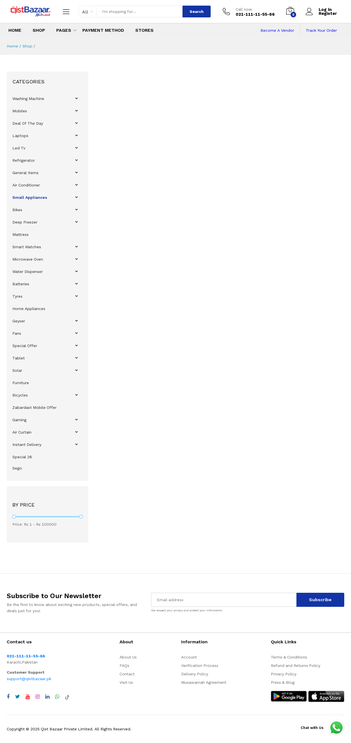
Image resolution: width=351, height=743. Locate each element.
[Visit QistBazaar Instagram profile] (37, 697)
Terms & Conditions (289, 657)
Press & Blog (282, 682)
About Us (128, 657)
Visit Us (126, 682)
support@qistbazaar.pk (29, 678)
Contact (127, 674)
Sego (17, 468)
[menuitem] (47, 98)
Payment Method (103, 30)
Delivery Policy (194, 674)
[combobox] (87, 11)
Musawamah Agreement (203, 682)
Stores (144, 30)
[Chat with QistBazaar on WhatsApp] (57, 697)
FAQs (124, 665)
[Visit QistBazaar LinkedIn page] (47, 697)
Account (189, 657)
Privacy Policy (283, 674)
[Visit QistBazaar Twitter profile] (17, 697)
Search (197, 11)
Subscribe (320, 599)
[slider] (14, 517)
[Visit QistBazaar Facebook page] (8, 697)
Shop (39, 30)
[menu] (47, 283)
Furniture (20, 382)
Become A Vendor (277, 30)
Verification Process (199, 665)
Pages (63, 30)
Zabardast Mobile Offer (34, 407)
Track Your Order (321, 30)
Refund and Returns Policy (295, 665)
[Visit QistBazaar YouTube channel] (28, 697)
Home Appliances (28, 308)
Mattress (20, 234)
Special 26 (22, 457)
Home (14, 30)
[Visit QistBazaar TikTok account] (67, 697)
